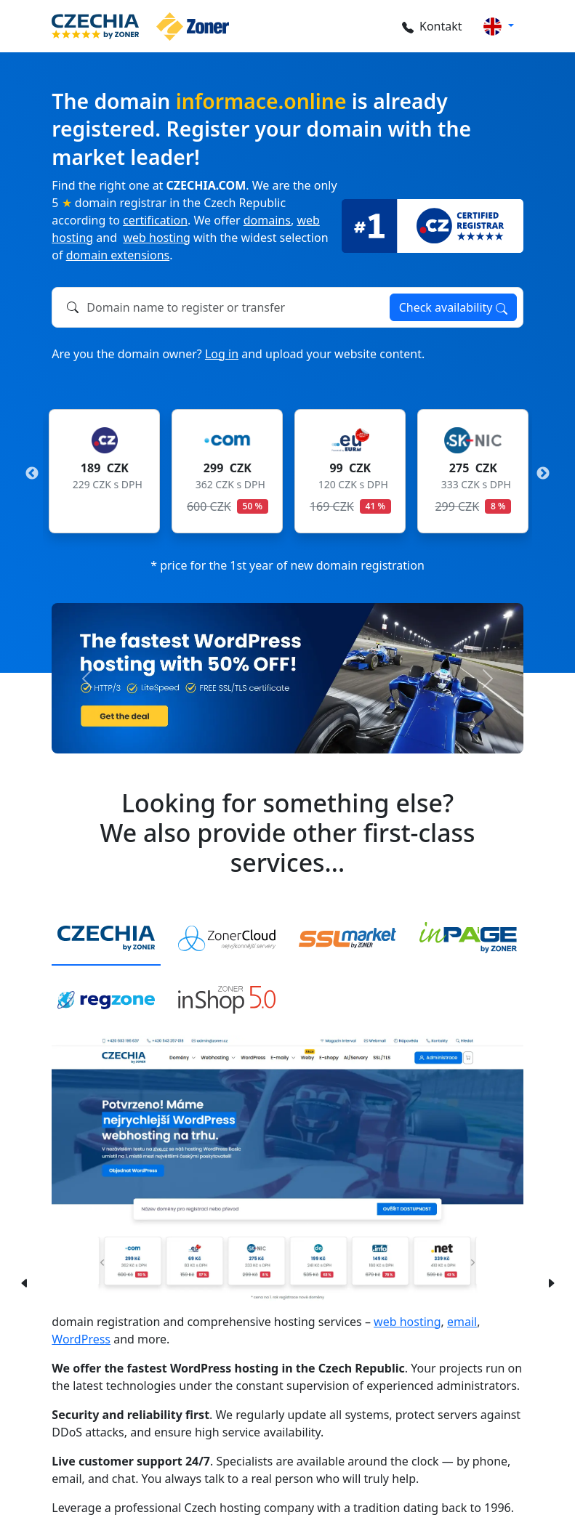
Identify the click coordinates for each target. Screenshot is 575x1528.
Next (543, 473)
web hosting (156, 238)
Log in (221, 354)
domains (267, 220)
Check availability (453, 307)
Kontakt (430, 26)
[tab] (106, 939)
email (462, 1322)
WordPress (81, 1339)
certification (155, 220)
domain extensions (118, 255)
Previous (32, 473)
